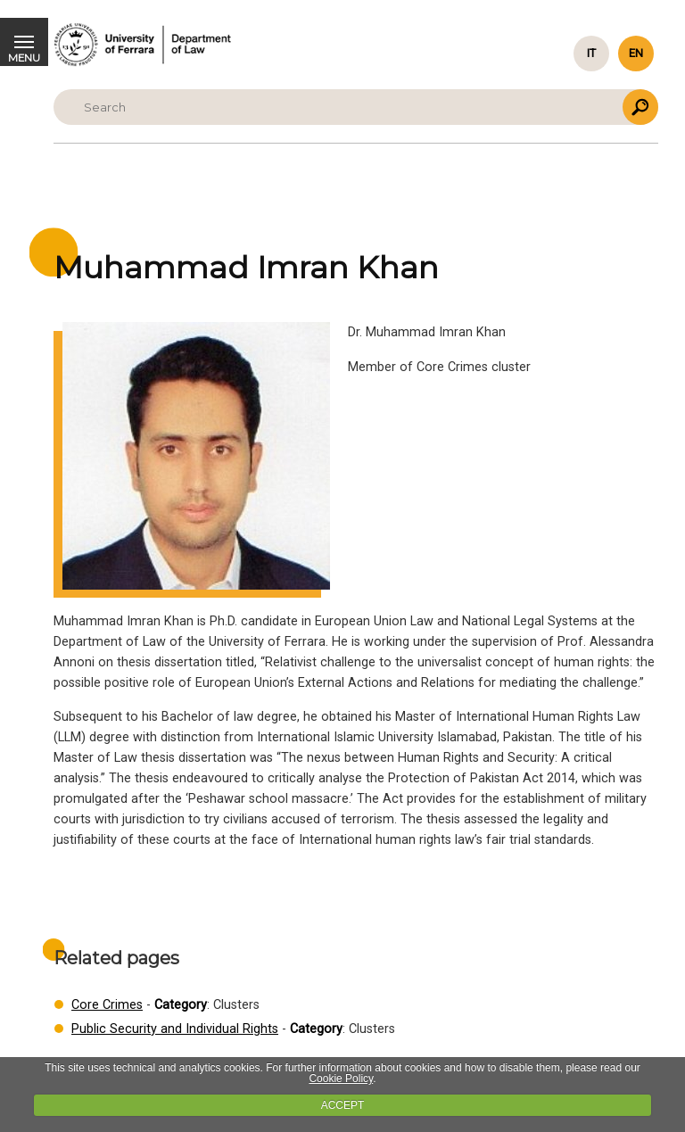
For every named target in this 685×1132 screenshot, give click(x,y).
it (591, 53)
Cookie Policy (341, 1078)
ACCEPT (343, 1105)
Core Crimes (107, 1004)
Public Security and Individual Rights (174, 1029)
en (636, 53)
